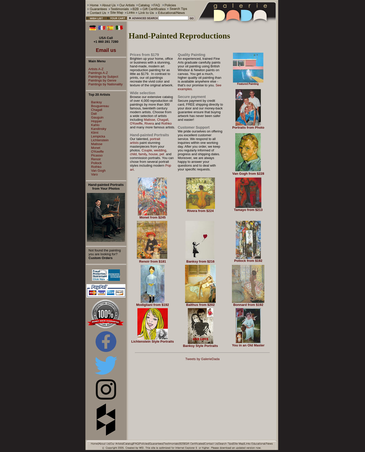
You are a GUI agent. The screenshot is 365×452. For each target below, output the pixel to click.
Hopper (96, 121)
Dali (94, 113)
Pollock (96, 163)
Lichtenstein (99, 140)
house (153, 154)
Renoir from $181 (152, 261)
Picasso (97, 155)
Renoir (96, 159)
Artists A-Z (95, 69)
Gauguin (97, 117)
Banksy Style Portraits (200, 346)
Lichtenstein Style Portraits (152, 341)
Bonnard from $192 (248, 305)
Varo (94, 174)
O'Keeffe (97, 151)
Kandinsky (98, 129)
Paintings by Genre (101, 80)
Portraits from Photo (248, 127)
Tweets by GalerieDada (202, 359)
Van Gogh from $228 (248, 173)
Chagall (96, 110)
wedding (160, 150)
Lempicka (98, 136)
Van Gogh (98, 170)
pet (162, 154)
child (133, 154)
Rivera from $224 (200, 211)
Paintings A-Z (97, 73)
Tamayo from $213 (248, 210)
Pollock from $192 (248, 261)
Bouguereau (100, 106)
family (142, 154)
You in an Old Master (248, 345)
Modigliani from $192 (152, 305)
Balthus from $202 (200, 305)
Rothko (96, 167)
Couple (147, 150)
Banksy (96, 102)
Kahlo (95, 125)
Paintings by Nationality (104, 84)
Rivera (149, 123)
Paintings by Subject (102, 76)
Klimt (94, 132)
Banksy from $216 (200, 261)
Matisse (96, 144)
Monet (95, 148)
